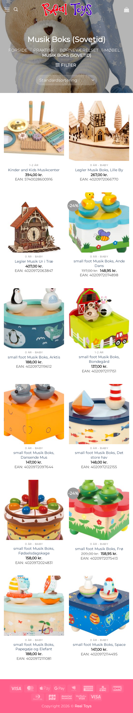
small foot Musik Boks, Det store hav (99, 455)
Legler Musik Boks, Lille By (99, 170)
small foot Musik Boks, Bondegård (99, 359)
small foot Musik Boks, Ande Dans (99, 263)
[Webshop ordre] (66, 80)
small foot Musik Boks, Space (99, 645)
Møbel (112, 50)
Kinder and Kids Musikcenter (34, 170)
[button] (7, 9)
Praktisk (43, 50)
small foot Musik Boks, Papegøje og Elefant (33, 647)
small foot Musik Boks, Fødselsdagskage (33, 550)
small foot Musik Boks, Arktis (34, 357)
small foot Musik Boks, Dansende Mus (33, 455)
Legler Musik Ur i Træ (34, 261)
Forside (18, 50)
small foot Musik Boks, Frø (99, 549)
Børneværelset (79, 50)
